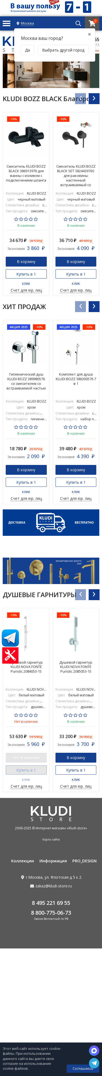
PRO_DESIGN (84, 860)
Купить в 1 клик (26, 275)
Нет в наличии (26, 757)
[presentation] (80, 98)
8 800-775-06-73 (51, 912)
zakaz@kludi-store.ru (53, 885)
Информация (53, 860)
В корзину (26, 261)
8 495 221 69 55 (51, 902)
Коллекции (22, 860)
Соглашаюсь (83, 1068)
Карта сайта (51, 839)
